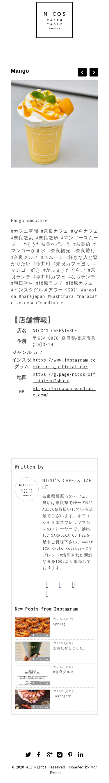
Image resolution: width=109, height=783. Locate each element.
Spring (59, 624)
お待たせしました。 (70, 648)
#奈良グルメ (63, 672)
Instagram (41, 635)
